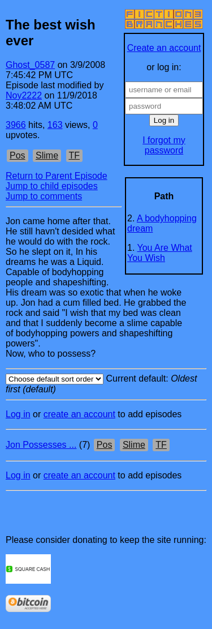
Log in (18, 414)
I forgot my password (163, 145)
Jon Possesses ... (41, 445)
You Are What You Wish (159, 253)
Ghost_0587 (30, 65)
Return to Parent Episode (56, 176)
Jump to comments (44, 196)
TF (74, 155)
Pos (17, 155)
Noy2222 (24, 95)
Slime (47, 155)
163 (55, 125)
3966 (16, 125)
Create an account (164, 48)
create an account (79, 414)
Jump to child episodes (52, 186)
